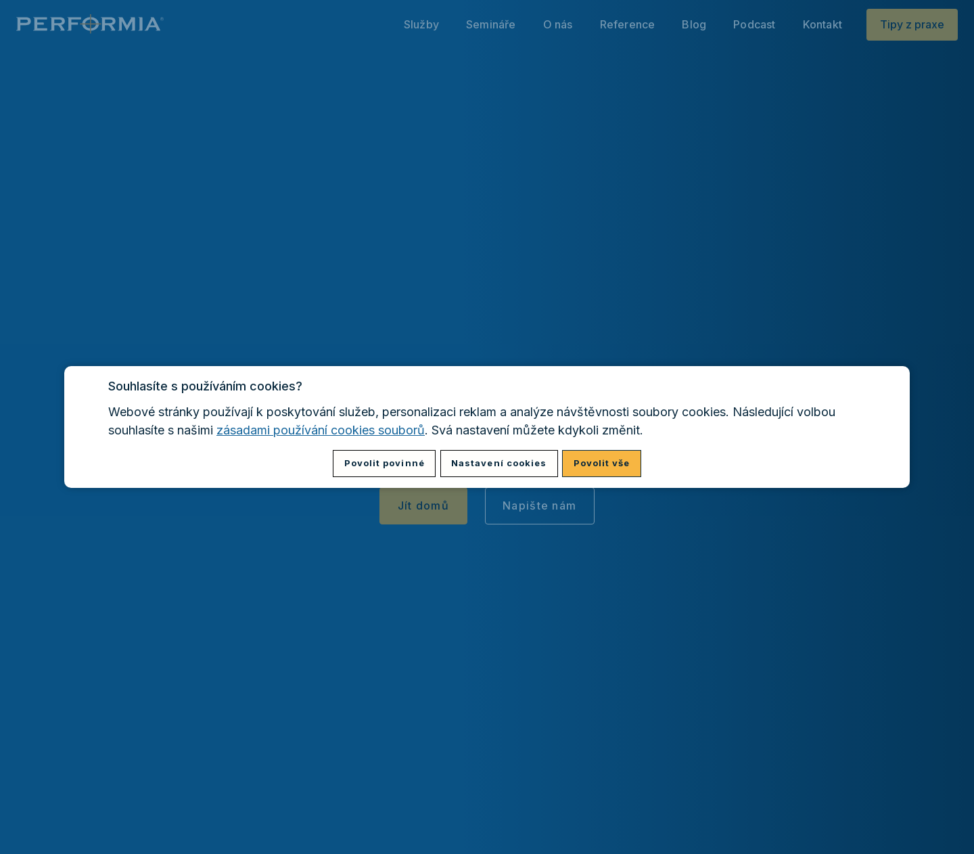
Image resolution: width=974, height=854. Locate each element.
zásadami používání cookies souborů (320, 430)
